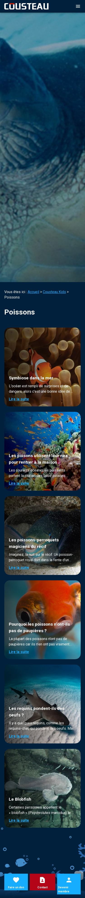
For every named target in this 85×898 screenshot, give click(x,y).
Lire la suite (19, 399)
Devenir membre (63, 889)
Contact (42, 887)
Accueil (33, 292)
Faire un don (16, 887)
